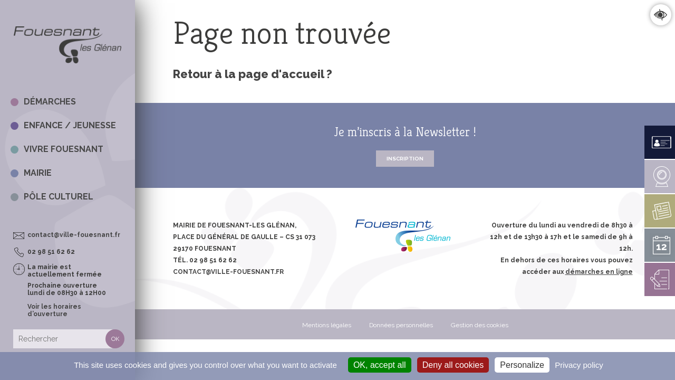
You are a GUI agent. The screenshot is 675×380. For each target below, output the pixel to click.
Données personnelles (401, 325)
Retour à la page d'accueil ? (252, 74)
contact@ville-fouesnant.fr (73, 235)
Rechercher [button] (114, 338)
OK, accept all (379, 364)
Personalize (522, 364)
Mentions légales (326, 325)
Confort (660, 14)
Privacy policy (579, 364)
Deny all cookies (453, 364)
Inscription (405, 159)
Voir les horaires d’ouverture (54, 310)
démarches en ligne (599, 272)
